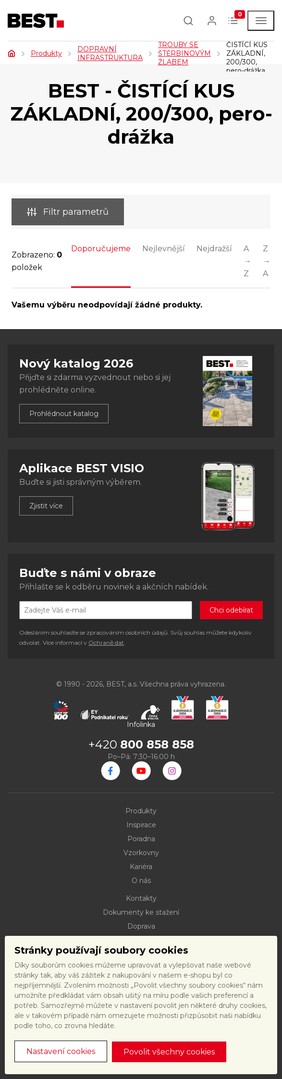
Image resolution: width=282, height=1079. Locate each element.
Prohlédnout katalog (63, 413)
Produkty (46, 53)
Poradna (141, 838)
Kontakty (141, 898)
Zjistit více (46, 506)
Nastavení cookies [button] (60, 1051)
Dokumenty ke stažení (141, 912)
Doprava (141, 926)
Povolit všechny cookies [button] (169, 1051)
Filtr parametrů (68, 212)
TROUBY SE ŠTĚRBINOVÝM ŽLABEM (184, 53)
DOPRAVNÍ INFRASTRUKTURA (110, 53)
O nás (141, 880)
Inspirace (141, 825)
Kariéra (141, 866)
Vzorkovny (141, 852)
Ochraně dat (106, 642)
